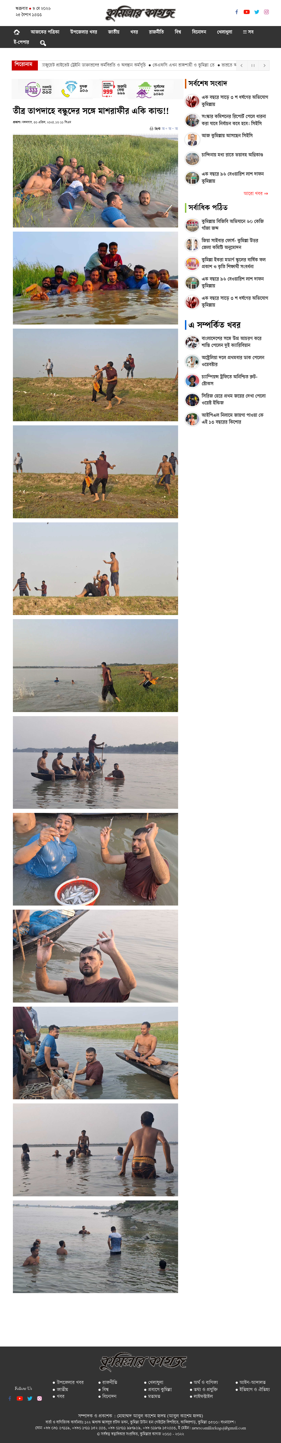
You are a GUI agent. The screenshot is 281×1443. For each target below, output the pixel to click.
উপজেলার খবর (83, 32)
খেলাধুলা (224, 32)
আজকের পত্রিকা (45, 32)
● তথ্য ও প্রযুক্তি (204, 1390)
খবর (134, 32)
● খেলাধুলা (153, 1382)
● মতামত (152, 1396)
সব (248, 32)
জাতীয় (113, 32)
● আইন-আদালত (250, 1382)
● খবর (58, 1396)
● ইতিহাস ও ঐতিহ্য (252, 1390)
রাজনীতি (156, 32)
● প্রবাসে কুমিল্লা (158, 1390)
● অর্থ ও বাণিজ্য (204, 1382)
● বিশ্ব (103, 1390)
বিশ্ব (178, 32)
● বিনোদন (107, 1396)
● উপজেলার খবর (68, 1382)
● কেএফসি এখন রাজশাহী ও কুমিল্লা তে (184, 65)
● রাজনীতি (107, 1382)
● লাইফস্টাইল (201, 1396)
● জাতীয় (60, 1390)
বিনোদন (199, 32)
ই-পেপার (21, 42)
